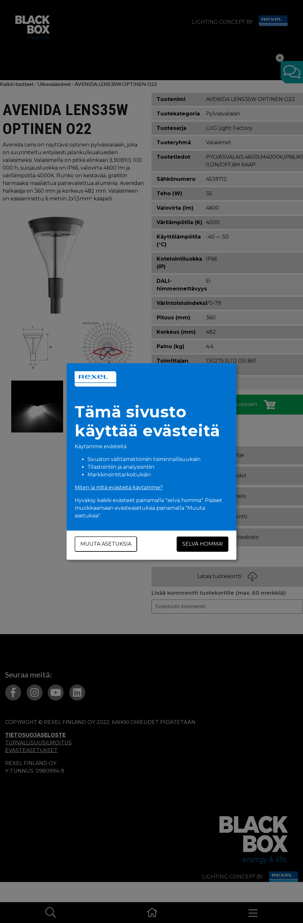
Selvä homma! (202, 544)
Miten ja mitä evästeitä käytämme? (119, 487)
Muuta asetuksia (105, 544)
